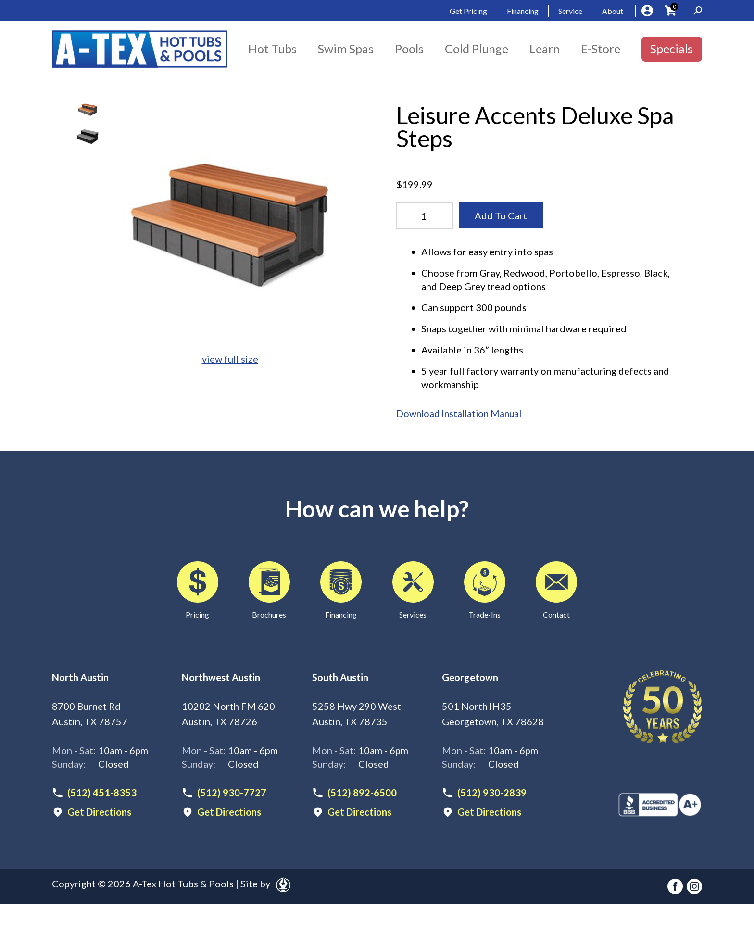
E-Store (600, 48)
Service (570, 10)
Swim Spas (346, 48)
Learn (544, 48)
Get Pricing (468, 10)
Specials (671, 48)
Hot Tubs (272, 48)
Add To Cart (501, 215)
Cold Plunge (476, 48)
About (612, 10)
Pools (409, 48)
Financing (523, 10)
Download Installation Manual (461, 413)
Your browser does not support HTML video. (87, 163)
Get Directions (99, 811)
